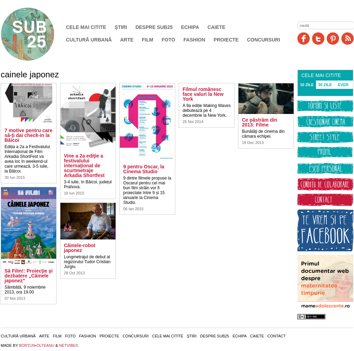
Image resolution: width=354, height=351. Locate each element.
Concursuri (263, 40)
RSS (347, 38)
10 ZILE (307, 85)
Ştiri (121, 27)
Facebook (303, 38)
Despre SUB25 (154, 27)
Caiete (216, 27)
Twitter (318, 38)
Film (147, 40)
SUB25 (36, 34)
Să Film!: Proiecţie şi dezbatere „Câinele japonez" (29, 275)
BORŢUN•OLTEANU (36, 345)
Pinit (333, 38)
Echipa (190, 27)
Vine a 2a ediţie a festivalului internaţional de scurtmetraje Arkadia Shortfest (84, 165)
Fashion (194, 40)
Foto (168, 40)
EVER (343, 85)
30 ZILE (325, 85)
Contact (276, 336)
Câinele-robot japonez (79, 248)
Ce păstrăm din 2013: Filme (259, 122)
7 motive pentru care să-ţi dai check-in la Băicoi (28, 135)
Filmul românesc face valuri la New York (203, 94)
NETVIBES (68, 345)
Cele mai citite (86, 27)
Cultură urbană (89, 40)
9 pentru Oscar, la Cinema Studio (143, 169)
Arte (126, 40)
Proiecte (226, 40)
